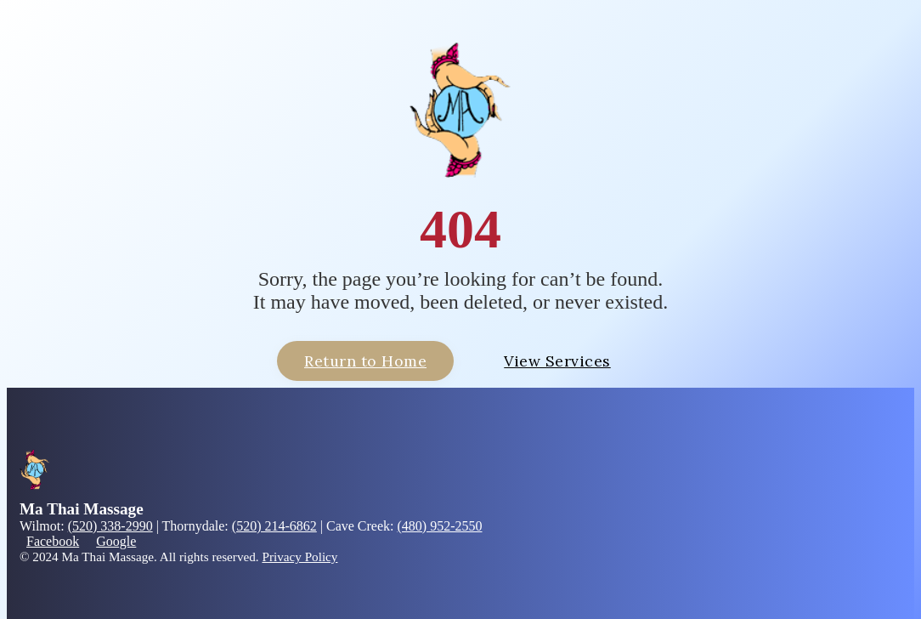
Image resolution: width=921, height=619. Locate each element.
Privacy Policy (299, 556)
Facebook (52, 541)
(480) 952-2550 (440, 526)
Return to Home (365, 361)
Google (116, 541)
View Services (557, 361)
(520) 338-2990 (110, 526)
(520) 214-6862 (274, 526)
